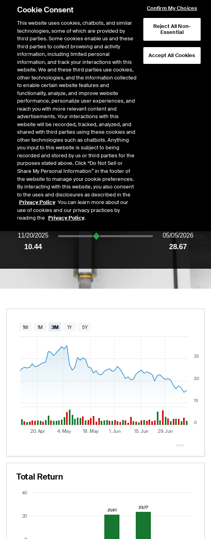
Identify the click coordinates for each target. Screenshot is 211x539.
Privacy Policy (37, 170)
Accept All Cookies (171, 23)
